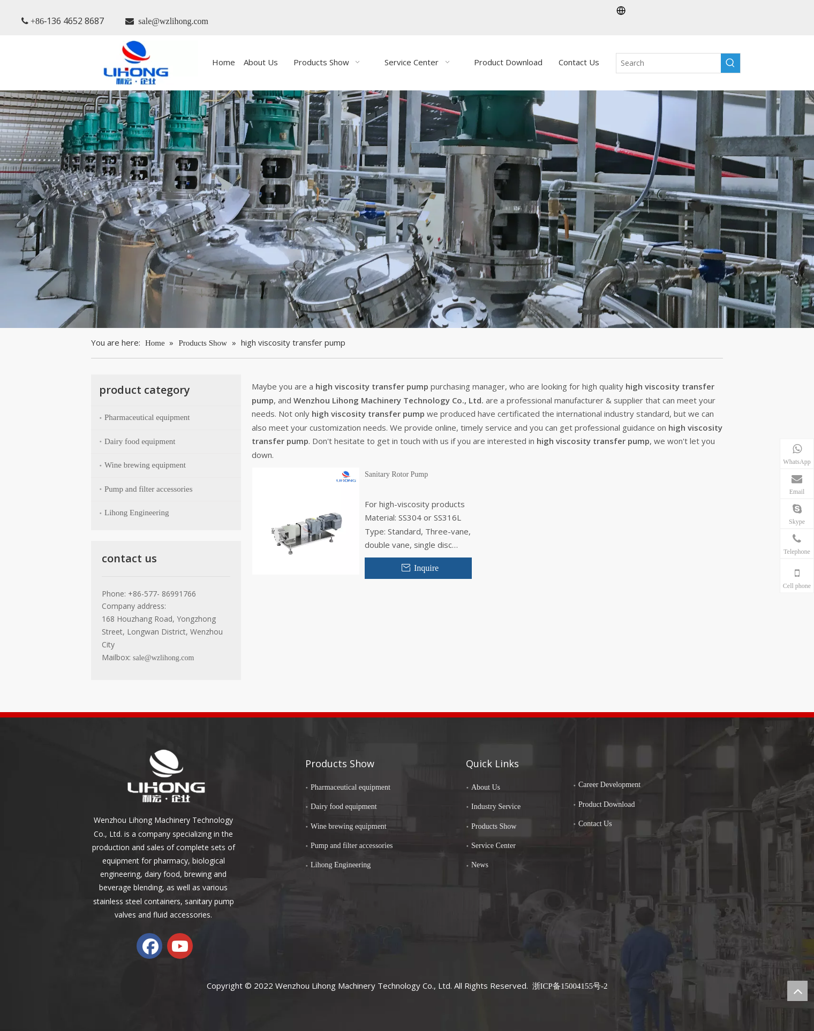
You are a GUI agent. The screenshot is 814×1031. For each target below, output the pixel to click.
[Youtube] (180, 946)
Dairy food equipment (139, 441)
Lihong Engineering (136, 512)
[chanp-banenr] (407, 208)
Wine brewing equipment (145, 465)
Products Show (493, 826)
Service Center (493, 846)
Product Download (606, 804)
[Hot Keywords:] (730, 63)
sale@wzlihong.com (173, 21)
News (479, 865)
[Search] (668, 63)
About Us (485, 787)
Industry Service (496, 807)
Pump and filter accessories (148, 489)
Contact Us (595, 824)
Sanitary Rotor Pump (396, 474)
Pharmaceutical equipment (147, 417)
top (797, 991)
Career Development (609, 785)
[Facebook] (149, 946)
